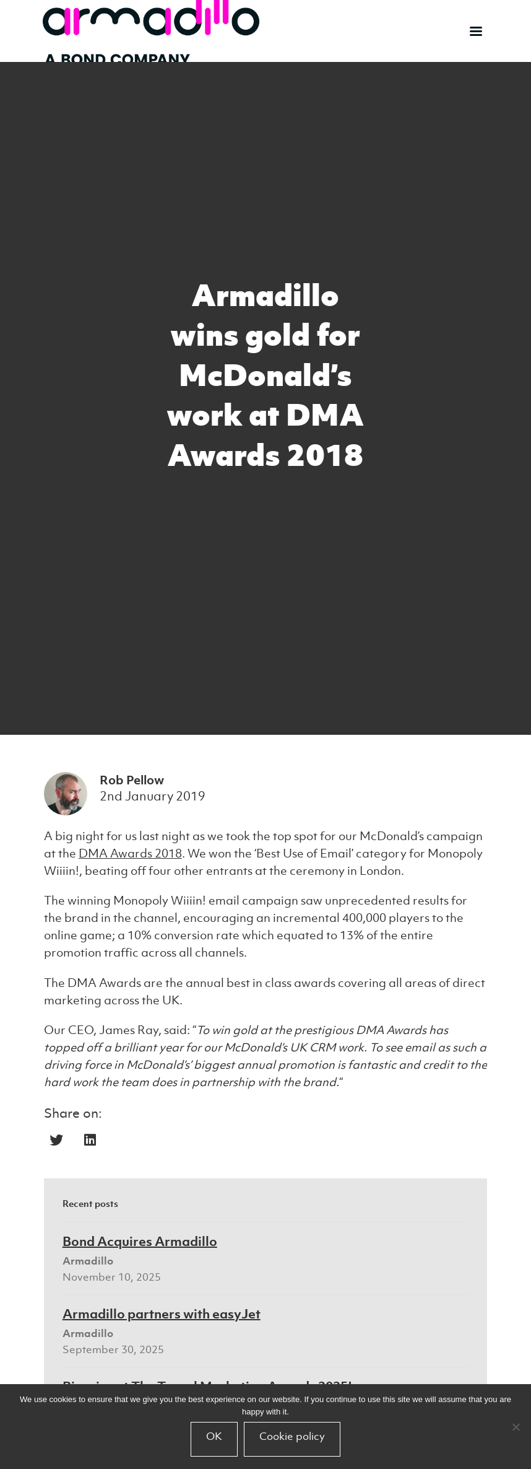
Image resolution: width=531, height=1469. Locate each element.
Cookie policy (292, 1436)
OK (214, 1436)
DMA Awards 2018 (130, 853)
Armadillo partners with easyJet (162, 1313)
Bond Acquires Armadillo (140, 1241)
